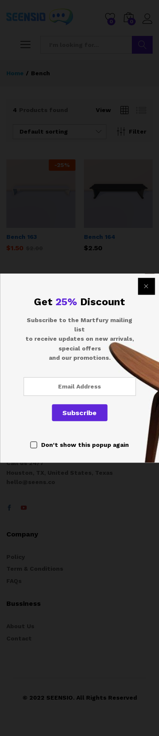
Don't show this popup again (85, 445)
